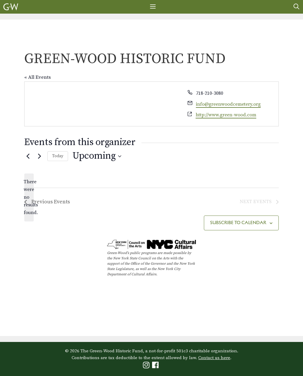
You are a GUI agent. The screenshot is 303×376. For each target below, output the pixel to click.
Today (57, 156)
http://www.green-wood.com (226, 115)
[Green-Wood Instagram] (147, 366)
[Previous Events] (27, 156)
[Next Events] (39, 156)
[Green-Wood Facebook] (156, 366)
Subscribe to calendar (238, 222)
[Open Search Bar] (296, 7)
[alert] (29, 197)
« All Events (37, 77)
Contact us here (214, 358)
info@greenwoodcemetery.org (228, 104)
